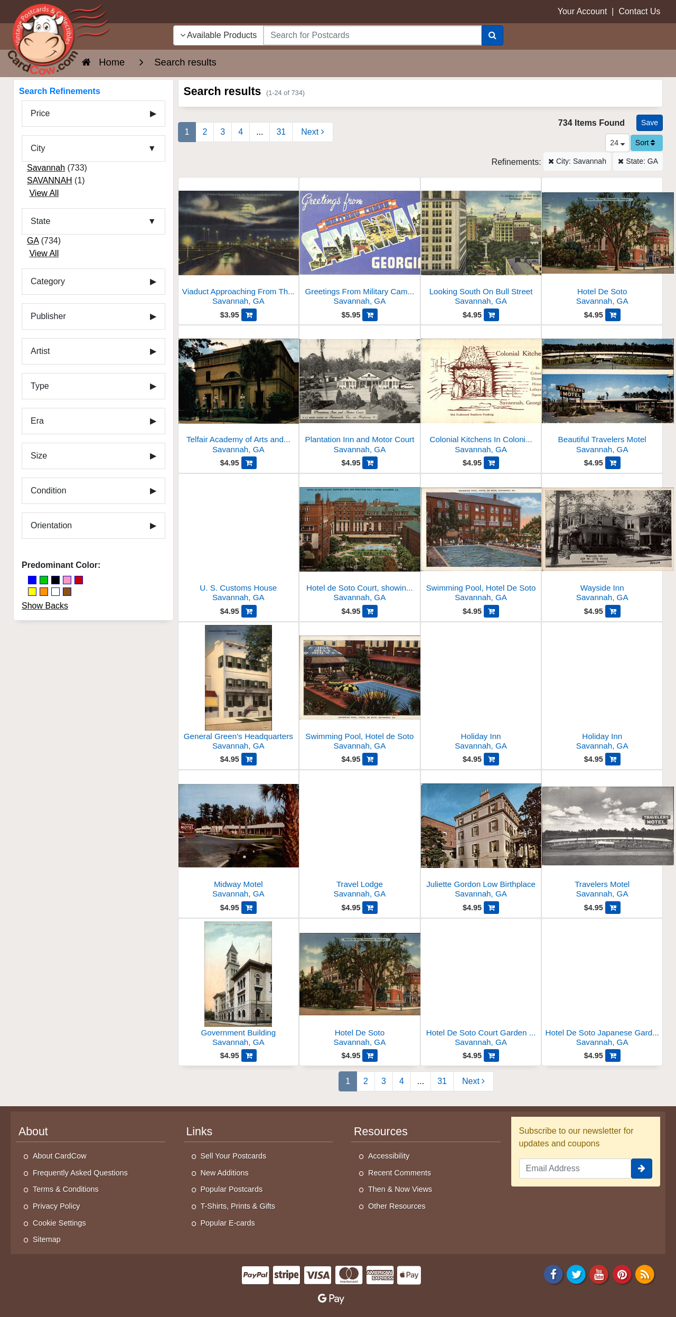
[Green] (44, 580)
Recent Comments (399, 1173)
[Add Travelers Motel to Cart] (613, 907)
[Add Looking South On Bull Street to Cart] (491, 315)
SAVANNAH (49, 180)
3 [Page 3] (222, 131)
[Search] (492, 35)
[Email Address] (575, 1169)
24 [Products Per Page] (617, 142)
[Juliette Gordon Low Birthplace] (481, 837)
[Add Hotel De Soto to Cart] (613, 315)
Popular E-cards (228, 1223)
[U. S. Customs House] (239, 541)
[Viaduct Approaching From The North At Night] (239, 244)
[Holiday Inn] (481, 689)
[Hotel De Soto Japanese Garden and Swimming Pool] (602, 985)
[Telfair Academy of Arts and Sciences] (239, 392)
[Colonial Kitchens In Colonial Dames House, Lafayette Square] (481, 392)
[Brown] (67, 591)
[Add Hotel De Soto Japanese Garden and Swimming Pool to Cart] (613, 1055)
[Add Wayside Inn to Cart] (613, 611)
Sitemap (47, 1239)
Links (199, 1131)
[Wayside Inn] (602, 541)
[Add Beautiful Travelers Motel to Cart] (613, 462)
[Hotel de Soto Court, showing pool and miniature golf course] (359, 541)
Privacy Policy (56, 1206)
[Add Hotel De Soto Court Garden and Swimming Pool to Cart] (491, 1055)
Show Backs (45, 605)
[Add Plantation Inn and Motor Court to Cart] (370, 462)
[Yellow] (32, 591)
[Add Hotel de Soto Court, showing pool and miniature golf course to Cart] (370, 611)
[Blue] (32, 580)
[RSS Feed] (645, 1273)
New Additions (225, 1173)
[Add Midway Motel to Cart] (249, 907)
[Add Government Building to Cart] (249, 1055)
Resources (381, 1131)
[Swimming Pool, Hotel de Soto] (359, 689)
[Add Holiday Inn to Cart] (491, 759)
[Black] (55, 580)
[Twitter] (576, 1273)
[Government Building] (239, 985)
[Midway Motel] (239, 837)
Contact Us (639, 11)
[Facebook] (553, 1273)
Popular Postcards (232, 1189)
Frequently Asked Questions (80, 1173)
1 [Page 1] (187, 131)
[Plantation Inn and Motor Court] (359, 392)
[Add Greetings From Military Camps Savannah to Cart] (370, 315)
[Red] (78, 580)
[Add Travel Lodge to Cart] (370, 907)
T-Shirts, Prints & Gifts (238, 1206)
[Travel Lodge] (359, 837)
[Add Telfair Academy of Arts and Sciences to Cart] (249, 462)
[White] (55, 591)
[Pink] (67, 580)
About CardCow (60, 1156)
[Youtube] (599, 1273)
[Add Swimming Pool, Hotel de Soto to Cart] (370, 759)
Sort (645, 142)
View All (44, 193)
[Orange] (44, 591)
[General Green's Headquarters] (239, 689)
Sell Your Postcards (234, 1156)
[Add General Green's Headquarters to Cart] (249, 759)
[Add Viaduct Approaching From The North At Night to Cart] (249, 315)
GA (33, 240)
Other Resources (397, 1206)
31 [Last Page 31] (281, 131)
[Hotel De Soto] (602, 244)
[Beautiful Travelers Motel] (602, 392)
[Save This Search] (649, 123)
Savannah (46, 167)
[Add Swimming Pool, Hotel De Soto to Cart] (491, 611)
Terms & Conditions (66, 1189)
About (33, 1131)
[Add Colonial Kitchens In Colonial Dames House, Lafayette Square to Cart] (491, 462)
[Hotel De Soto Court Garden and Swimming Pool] (481, 985)
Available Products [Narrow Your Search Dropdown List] (218, 35)
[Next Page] (312, 132)
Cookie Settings (59, 1223)
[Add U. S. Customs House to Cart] (249, 611)
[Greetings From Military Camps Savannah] (359, 244)
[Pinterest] (622, 1273)
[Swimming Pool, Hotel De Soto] (481, 541)
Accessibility (388, 1156)
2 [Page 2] (204, 131)
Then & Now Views (400, 1189)
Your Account (582, 11)
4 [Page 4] (240, 131)
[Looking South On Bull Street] (481, 244)
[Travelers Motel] (602, 837)
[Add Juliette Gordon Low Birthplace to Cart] (491, 907)
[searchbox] (372, 35)
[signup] (641, 1169)
